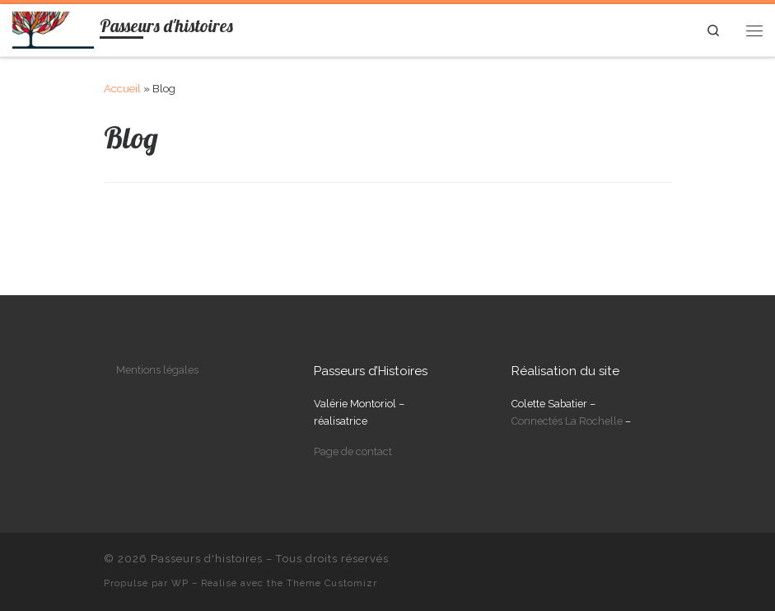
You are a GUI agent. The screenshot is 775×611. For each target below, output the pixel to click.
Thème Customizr (332, 583)
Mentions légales (157, 370)
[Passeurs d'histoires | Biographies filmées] (53, 28)
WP (180, 583)
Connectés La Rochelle (567, 421)
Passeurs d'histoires (207, 558)
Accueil (122, 88)
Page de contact (353, 451)
